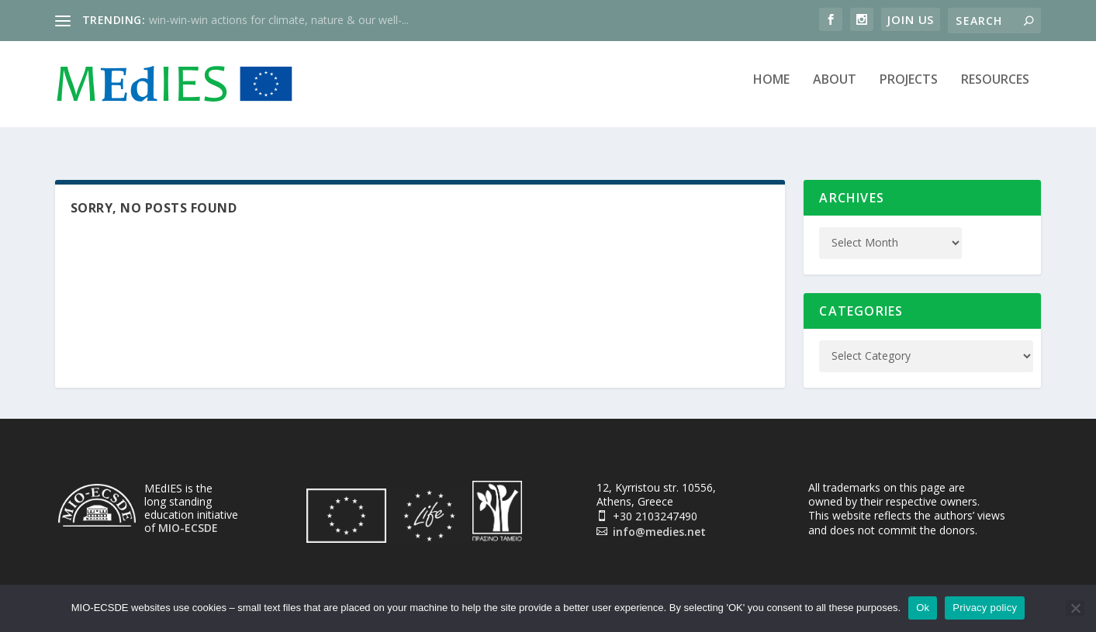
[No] (1075, 608)
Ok (922, 607)
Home (771, 90)
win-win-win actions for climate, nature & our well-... (279, 19)
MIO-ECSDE (188, 516)
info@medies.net (659, 520)
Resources (995, 90)
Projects (909, 90)
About (834, 90)
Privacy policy (985, 607)
